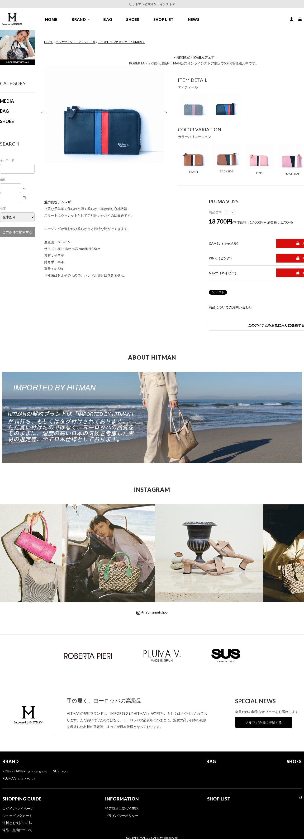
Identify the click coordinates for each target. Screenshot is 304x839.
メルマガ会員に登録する (263, 722)
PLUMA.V (19, 778)
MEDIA (7, 101)
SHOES (132, 19)
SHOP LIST (163, 19)
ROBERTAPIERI (25, 771)
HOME (51, 19)
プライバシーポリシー (121, 816)
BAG (107, 19)
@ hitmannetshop (152, 612)
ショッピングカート (17, 816)
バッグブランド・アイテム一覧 (75, 42)
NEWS (193, 19)
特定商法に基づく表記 (121, 808)
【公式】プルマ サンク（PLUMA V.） (121, 42)
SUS (61, 771)
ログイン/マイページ (17, 808)
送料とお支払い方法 (17, 823)
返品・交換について (17, 830)
